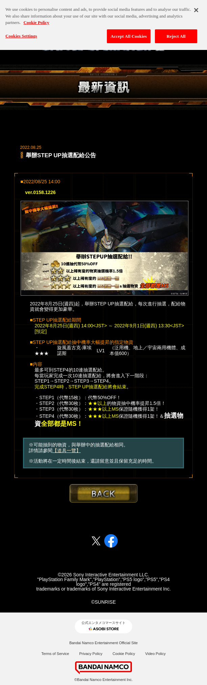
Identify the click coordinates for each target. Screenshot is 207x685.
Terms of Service (55, 654)
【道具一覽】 (66, 450)
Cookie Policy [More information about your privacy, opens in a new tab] (36, 20)
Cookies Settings (21, 33)
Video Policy (155, 654)
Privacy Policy (90, 654)
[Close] (196, 7)
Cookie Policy (124, 654)
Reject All (176, 33)
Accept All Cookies (129, 33)
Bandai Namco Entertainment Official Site (103, 643)
